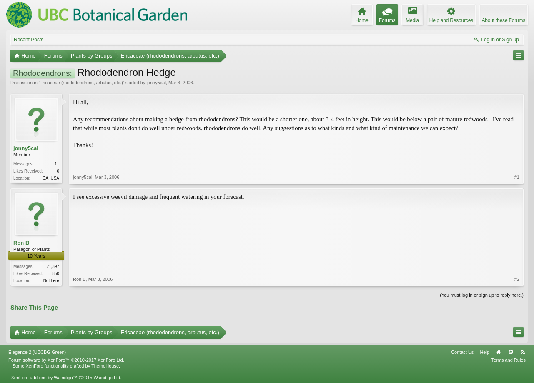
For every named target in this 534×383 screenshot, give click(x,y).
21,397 (52, 266)
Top (511, 352)
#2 (516, 279)
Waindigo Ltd (106, 377)
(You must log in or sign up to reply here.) (482, 295)
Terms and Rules (508, 360)
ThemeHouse (105, 365)
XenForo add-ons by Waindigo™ (44, 377)
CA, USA (51, 178)
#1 (516, 177)
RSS (523, 352)
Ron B (21, 243)
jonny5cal (155, 82)
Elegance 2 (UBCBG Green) (37, 352)
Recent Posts (28, 40)
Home (498, 352)
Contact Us (462, 352)
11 (57, 164)
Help (484, 352)
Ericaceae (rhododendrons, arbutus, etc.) (81, 82)
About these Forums (503, 20)
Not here (51, 280)
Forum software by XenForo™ (66, 360)
